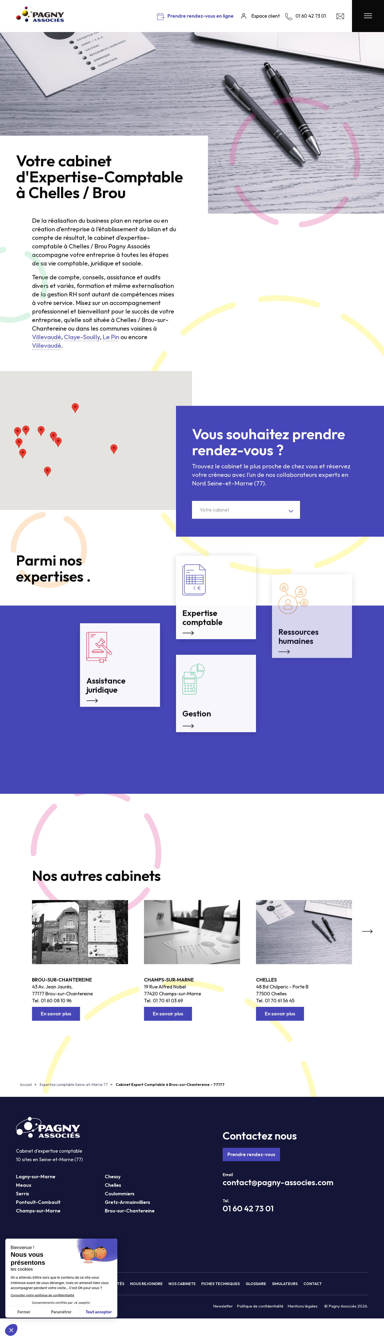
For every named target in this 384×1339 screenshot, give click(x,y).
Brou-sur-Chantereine (62, 980)
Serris (22, 1194)
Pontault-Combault (38, 1202)
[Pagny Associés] (40, 20)
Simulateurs (285, 1283)
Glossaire (256, 1283)
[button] (25, 430)
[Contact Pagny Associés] (340, 17)
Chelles (266, 980)
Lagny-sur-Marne (35, 1176)
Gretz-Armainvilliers (127, 1202)
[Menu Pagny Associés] (368, 16)
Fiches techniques (220, 1283)
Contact (312, 1283)
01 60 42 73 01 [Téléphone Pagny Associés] (248, 1208)
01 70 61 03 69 (168, 1001)
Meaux (23, 1185)
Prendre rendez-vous (251, 1154)
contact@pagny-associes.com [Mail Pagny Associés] (278, 1182)
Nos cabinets (182, 1283)
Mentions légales (302, 1306)
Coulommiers (119, 1194)
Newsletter (223, 1306)
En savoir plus (56, 1014)
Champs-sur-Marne (169, 980)
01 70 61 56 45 (279, 1001)
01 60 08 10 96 (56, 1001)
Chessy (113, 1176)
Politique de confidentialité (260, 1306)
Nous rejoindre (146, 1283)
